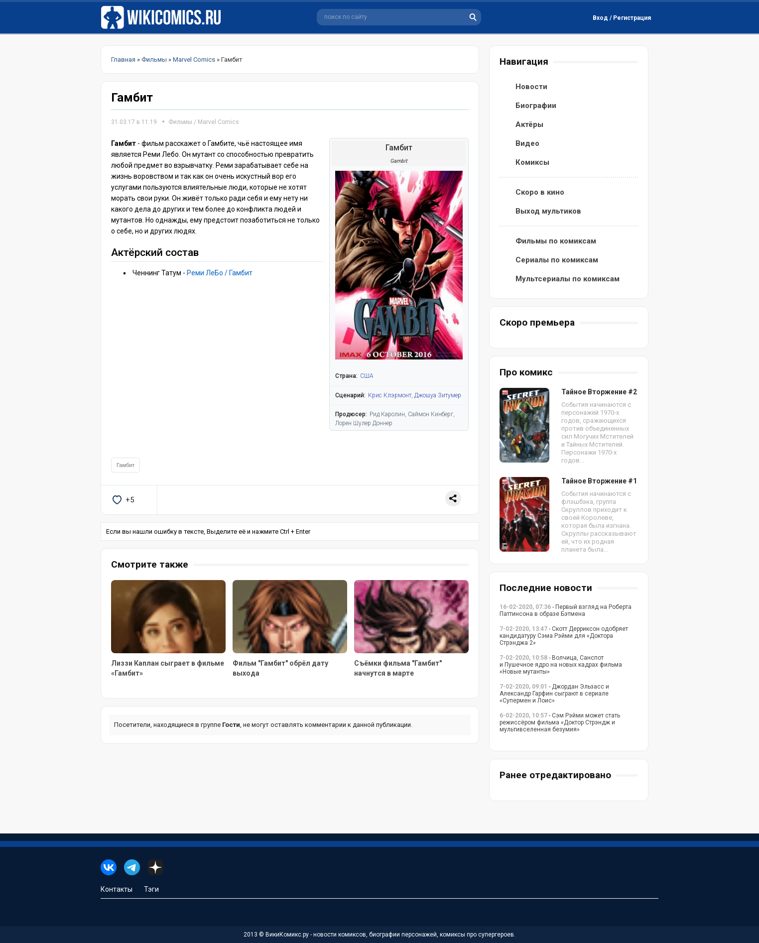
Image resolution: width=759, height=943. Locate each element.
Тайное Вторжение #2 (599, 392)
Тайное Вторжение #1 (599, 481)
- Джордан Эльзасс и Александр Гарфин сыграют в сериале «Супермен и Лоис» (554, 693)
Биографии (535, 105)
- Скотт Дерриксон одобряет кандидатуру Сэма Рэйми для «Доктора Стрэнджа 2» (564, 635)
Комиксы (532, 162)
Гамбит (125, 465)
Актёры (529, 124)
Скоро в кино (539, 192)
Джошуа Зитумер (437, 395)
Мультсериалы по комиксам (567, 278)
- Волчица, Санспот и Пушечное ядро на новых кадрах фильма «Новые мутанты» (561, 664)
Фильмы (180, 121)
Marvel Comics (218, 121)
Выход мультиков (548, 211)
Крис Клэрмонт (389, 395)
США (367, 375)
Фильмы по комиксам (555, 240)
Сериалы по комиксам (556, 259)
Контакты (116, 889)
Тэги (151, 889)
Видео (527, 143)
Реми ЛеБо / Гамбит (220, 273)
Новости (531, 86)
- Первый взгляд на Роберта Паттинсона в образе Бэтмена (566, 610)
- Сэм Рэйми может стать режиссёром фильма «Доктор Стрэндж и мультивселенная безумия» (560, 722)
